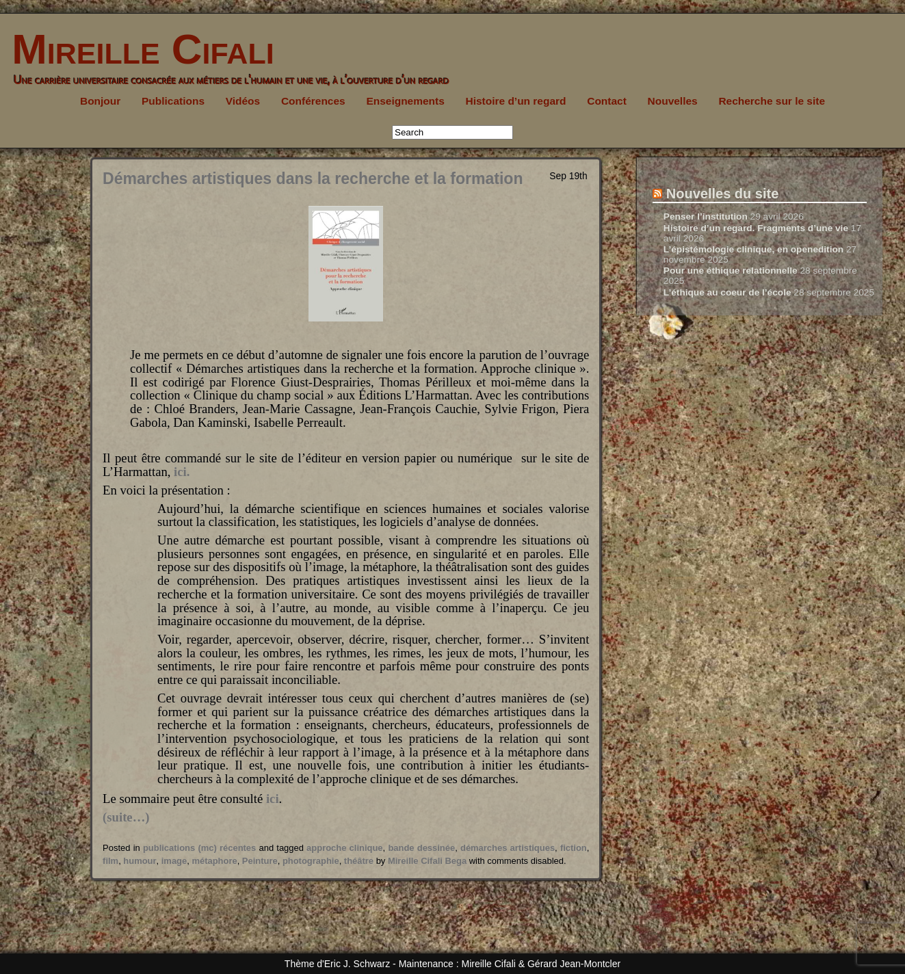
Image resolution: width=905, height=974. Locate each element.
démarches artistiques (507, 848)
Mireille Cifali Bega (427, 861)
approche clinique (344, 848)
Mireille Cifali (137, 49)
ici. (181, 471)
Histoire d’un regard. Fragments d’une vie (756, 228)
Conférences (313, 101)
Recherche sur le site (771, 101)
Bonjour (100, 101)
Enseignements (405, 101)
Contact (607, 101)
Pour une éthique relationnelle (731, 270)
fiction (573, 848)
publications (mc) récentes (199, 848)
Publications (173, 101)
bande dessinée (421, 848)
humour (139, 861)
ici (272, 798)
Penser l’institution (706, 216)
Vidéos (243, 101)
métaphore (214, 861)
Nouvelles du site (722, 193)
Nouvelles (673, 101)
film (110, 861)
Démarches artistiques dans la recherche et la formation (313, 178)
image (174, 861)
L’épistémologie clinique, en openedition (753, 249)
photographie (311, 861)
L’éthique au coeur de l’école (727, 292)
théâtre (358, 861)
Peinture (260, 861)
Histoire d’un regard (516, 101)
